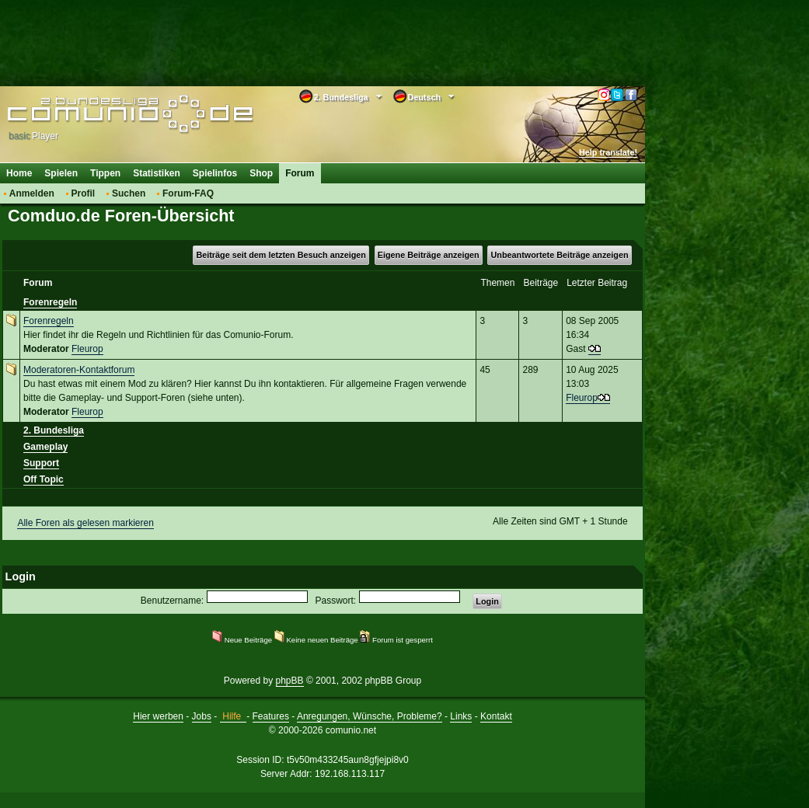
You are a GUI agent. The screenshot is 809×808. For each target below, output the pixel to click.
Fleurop (87, 348)
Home (19, 173)
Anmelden (31, 193)
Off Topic (43, 479)
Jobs (201, 716)
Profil (83, 193)
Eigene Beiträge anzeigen (428, 254)
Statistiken (156, 173)
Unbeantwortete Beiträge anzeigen (560, 254)
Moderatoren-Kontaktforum (78, 369)
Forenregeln (50, 302)
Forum (299, 173)
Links (461, 716)
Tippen (105, 173)
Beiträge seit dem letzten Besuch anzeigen (280, 254)
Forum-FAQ (188, 193)
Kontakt (496, 716)
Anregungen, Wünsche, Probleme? (369, 716)
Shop (261, 173)
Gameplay (45, 446)
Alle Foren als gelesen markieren (85, 522)
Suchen (128, 193)
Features (271, 716)
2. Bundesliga (53, 430)
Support (41, 463)
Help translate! (608, 152)
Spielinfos (215, 173)
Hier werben (158, 716)
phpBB (290, 680)
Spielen (61, 173)
